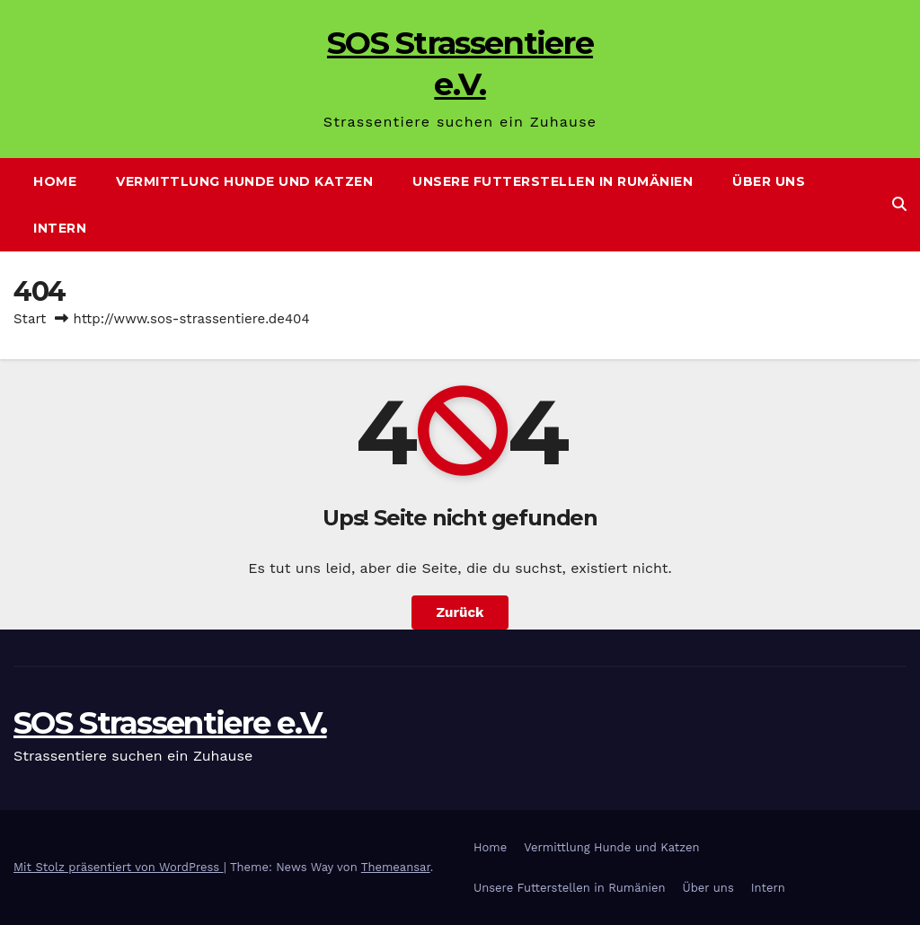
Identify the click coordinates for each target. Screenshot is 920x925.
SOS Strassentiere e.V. (170, 723)
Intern (59, 228)
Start (29, 319)
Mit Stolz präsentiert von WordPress (118, 867)
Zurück (460, 612)
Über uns (768, 181)
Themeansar (395, 867)
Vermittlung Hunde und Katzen (244, 181)
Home (54, 181)
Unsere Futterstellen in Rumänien (552, 181)
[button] (899, 204)
